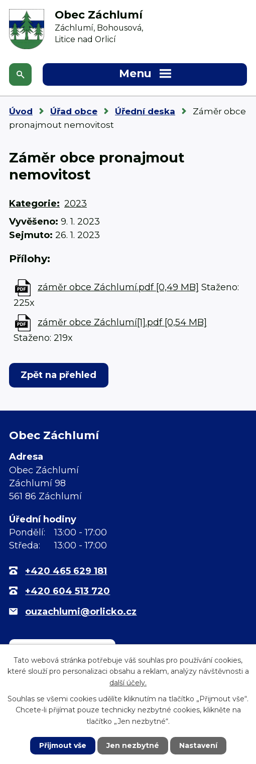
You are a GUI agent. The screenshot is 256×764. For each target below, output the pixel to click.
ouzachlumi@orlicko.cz (81, 611)
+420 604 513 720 (67, 591)
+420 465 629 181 (66, 571)
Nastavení (198, 745)
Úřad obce (73, 111)
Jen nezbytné (132, 745)
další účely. (128, 682)
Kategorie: (34, 203)
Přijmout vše (62, 745)
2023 (75, 203)
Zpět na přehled (58, 374)
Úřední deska (145, 111)
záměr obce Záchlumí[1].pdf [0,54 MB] (122, 322)
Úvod (21, 111)
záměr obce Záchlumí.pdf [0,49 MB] (118, 287)
